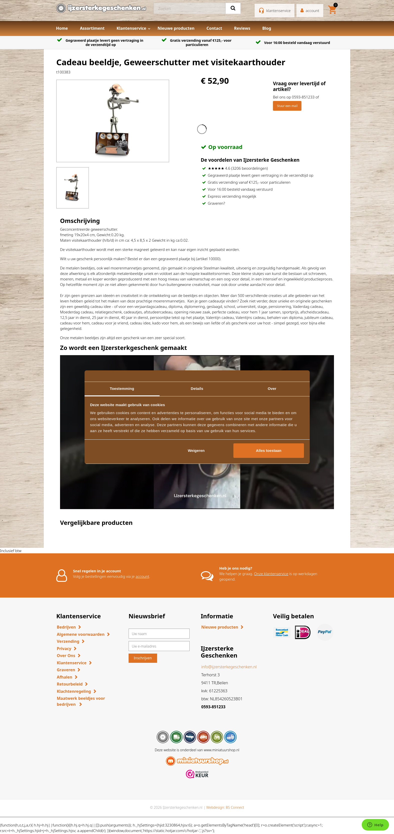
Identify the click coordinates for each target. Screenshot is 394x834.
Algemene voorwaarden (81, 634)
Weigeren (196, 450)
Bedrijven (66, 627)
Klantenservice (131, 28)
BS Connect (235, 807)
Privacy (64, 648)
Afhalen (64, 677)
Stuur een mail (287, 106)
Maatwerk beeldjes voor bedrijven (81, 701)
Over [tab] (272, 388)
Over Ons (66, 655)
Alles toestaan (268, 450)
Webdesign (215, 807)
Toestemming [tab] (122, 388)
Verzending (68, 641)
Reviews (242, 28)
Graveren (66, 670)
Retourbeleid (70, 684)
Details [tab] (197, 388)
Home (62, 28)
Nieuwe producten (176, 28)
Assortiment (92, 28)
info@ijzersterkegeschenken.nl (229, 667)
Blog (266, 28)
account (142, 576)
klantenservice (278, 10)
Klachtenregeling (74, 691)
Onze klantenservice (271, 573)
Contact (214, 28)
